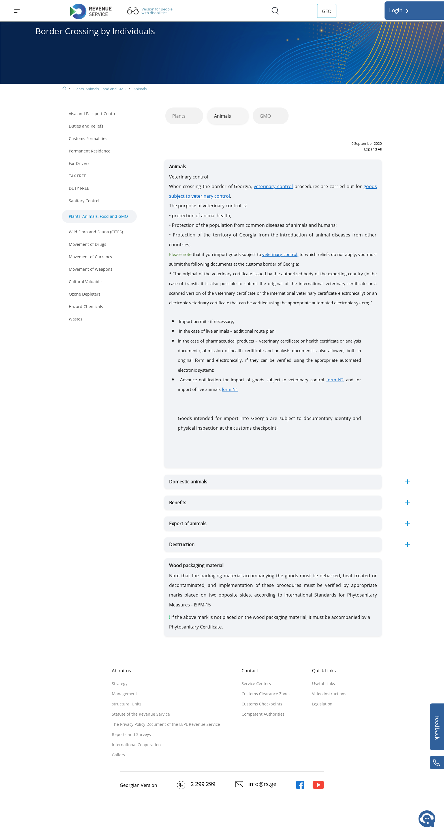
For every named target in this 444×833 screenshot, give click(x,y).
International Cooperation (136, 744)
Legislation (322, 704)
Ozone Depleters (85, 294)
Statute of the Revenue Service (141, 714)
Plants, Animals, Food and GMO (99, 88)
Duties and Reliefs (86, 126)
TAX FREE (77, 175)
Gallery (118, 754)
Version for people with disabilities (157, 11)
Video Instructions (329, 693)
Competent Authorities (263, 714)
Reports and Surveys (131, 734)
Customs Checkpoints (262, 704)
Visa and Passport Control (93, 113)
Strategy (119, 683)
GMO (265, 116)
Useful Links (323, 683)
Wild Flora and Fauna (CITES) (96, 231)
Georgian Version (138, 785)
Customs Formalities (88, 138)
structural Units (127, 704)
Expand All (373, 149)
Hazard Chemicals (86, 306)
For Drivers (79, 163)
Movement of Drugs (87, 244)
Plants (178, 116)
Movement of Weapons (90, 269)
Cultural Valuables (86, 281)
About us (121, 671)
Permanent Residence (89, 151)
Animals (140, 88)
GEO (326, 11)
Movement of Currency (90, 256)
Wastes (75, 319)
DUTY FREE (79, 188)
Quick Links (324, 671)
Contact (250, 671)
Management (124, 693)
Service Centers (256, 683)
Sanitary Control (84, 200)
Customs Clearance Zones (266, 693)
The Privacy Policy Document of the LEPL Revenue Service (166, 724)
